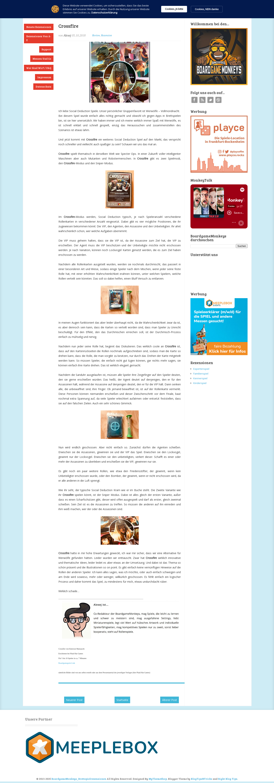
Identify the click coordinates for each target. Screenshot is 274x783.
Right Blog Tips (227, 779)
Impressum (44, 77)
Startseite (122, 700)
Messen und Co (42, 58)
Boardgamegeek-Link (66, 663)
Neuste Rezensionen (38, 27)
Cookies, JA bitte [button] (174, 9)
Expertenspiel (201, 369)
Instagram (218, 100)
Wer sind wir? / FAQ (38, 68)
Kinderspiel (199, 383)
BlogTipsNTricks (201, 779)
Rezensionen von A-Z (38, 38)
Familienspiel (200, 373)
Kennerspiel (200, 378)
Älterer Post (169, 700)
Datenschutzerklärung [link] (104, 12)
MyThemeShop (158, 779)
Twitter (210, 100)
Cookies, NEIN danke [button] (207, 9)
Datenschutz (43, 86)
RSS (202, 100)
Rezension (106, 35)
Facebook (194, 100)
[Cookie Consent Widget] (137, 9)
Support (46, 49)
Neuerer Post (74, 700)
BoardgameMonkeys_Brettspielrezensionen (78, 779)
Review (96, 35)
